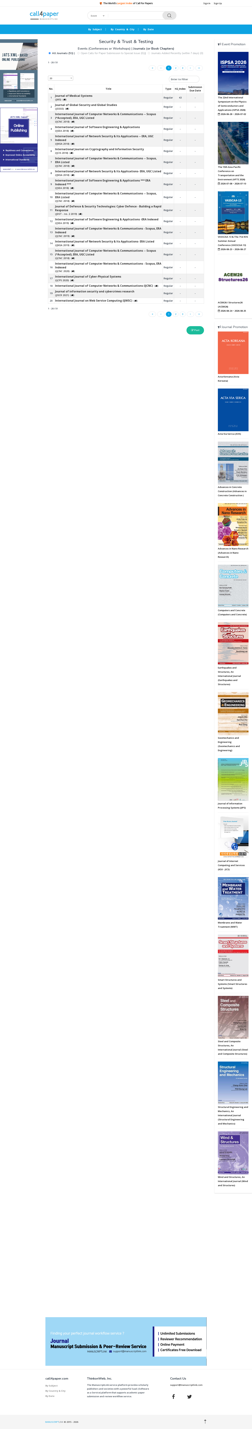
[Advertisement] (19, 227)
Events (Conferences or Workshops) (104, 48)
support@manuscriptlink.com (186, 1384)
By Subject (95, 29)
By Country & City (122, 29)
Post (195, 330)
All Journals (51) (62, 53)
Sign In (206, 3)
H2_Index (180, 89)
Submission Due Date (195, 89)
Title (108, 89)
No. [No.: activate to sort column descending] (51, 89)
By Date (148, 29)
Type (168, 89)
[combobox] (60, 78)
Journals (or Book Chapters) (153, 48)
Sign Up (218, 3)
